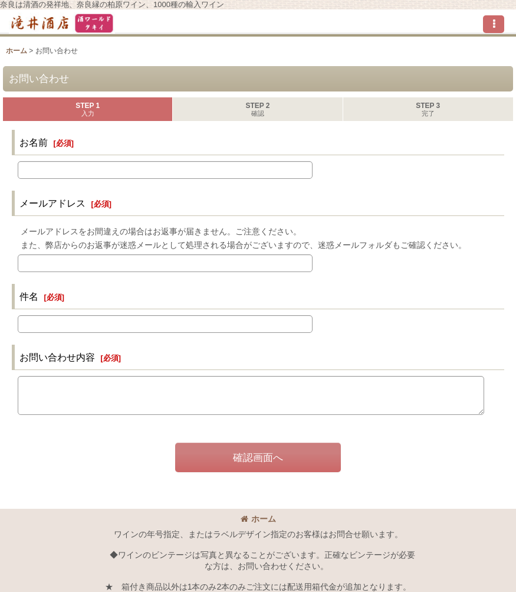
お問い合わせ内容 (57, 357)
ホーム (258, 519)
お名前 (33, 142)
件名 (28, 296)
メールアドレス (52, 203)
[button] (493, 24)
